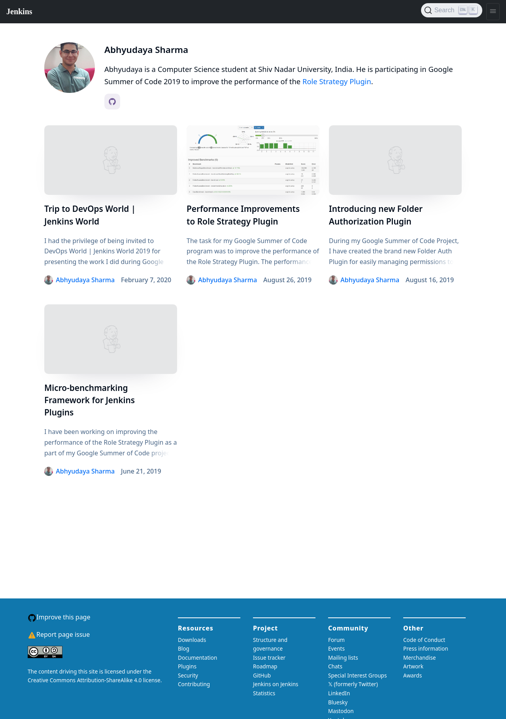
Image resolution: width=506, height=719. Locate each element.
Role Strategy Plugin (336, 81)
